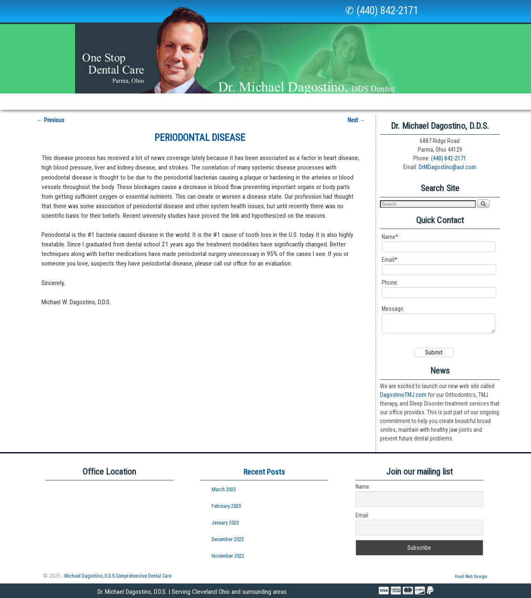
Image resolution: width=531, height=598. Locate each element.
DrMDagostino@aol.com (447, 163)
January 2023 (225, 522)
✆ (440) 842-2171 (381, 11)
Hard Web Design (471, 576)
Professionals (432, 101)
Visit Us (386, 101)
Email (362, 515)
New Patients (227, 101)
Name (362, 486)
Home (48, 101)
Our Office (127, 104)
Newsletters (278, 101)
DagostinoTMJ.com (403, 394)
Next (356, 116)
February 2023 (226, 505)
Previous (50, 116)
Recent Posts (264, 471)
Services (175, 104)
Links (318, 101)
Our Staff (83, 101)
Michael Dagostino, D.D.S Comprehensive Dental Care (117, 575)
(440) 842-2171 (448, 154)
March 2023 (224, 489)
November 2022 (228, 555)
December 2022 (228, 539)
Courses (478, 101)
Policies (350, 101)
